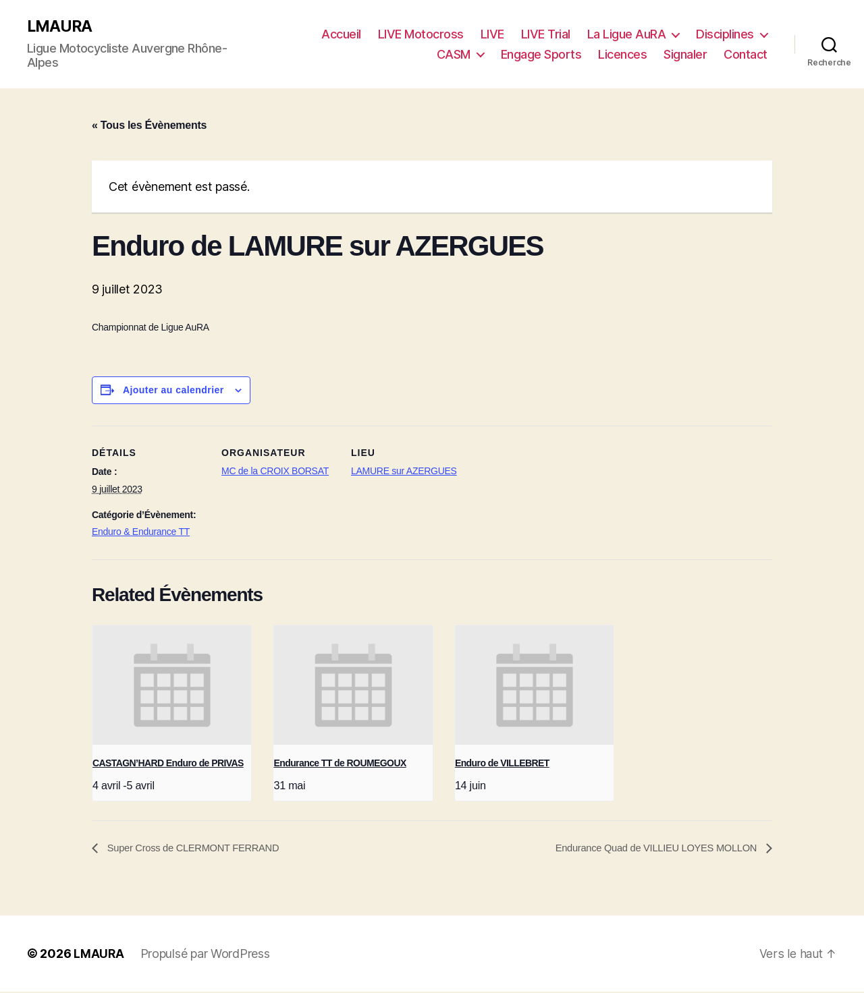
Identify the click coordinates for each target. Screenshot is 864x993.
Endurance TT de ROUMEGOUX (339, 763)
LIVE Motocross (421, 34)
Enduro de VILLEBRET (502, 763)
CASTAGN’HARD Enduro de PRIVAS (168, 763)
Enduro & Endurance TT (141, 532)
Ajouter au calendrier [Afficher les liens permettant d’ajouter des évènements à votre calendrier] (173, 390)
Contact (745, 54)
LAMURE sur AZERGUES (404, 471)
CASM (453, 54)
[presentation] (171, 685)
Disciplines (725, 34)
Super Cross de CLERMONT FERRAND (200, 849)
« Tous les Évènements (149, 126)
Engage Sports (541, 54)
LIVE (492, 34)
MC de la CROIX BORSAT (275, 471)
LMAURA (60, 27)
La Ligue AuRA (626, 34)
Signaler (685, 54)
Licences (622, 54)
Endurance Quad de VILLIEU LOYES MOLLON (647, 849)
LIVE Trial (545, 34)
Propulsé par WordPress (206, 955)
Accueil (341, 34)
